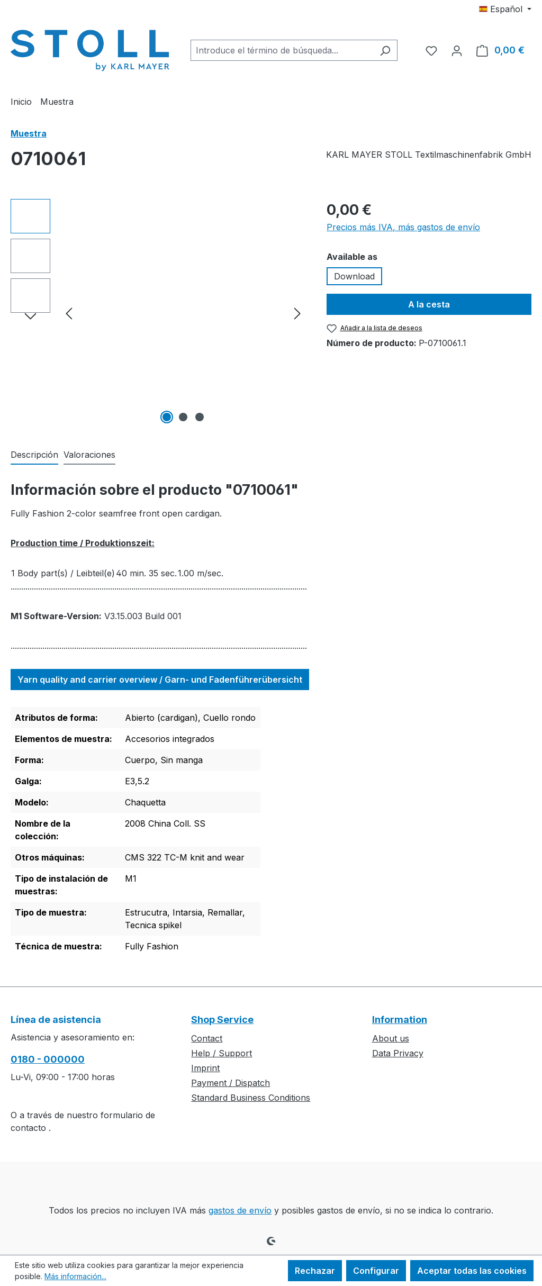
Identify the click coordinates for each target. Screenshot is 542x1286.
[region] (158, 313)
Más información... (75, 1276)
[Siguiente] (297, 313)
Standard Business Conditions (250, 1097)
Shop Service (222, 1019)
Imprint (205, 1068)
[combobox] (282, 50)
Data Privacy (397, 1053)
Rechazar (315, 1270)
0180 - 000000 (48, 1059)
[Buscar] (385, 50)
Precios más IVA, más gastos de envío (403, 227)
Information (399, 1019)
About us (390, 1038)
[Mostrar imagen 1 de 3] (166, 417)
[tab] (34, 455)
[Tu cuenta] (456, 50)
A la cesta (429, 304)
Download (354, 276)
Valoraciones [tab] (89, 454)
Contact (206, 1038)
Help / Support (221, 1053)
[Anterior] (69, 313)
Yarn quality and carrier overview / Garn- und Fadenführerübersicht (159, 679)
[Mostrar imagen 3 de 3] (199, 417)
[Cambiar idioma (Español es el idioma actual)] (505, 9)
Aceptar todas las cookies (472, 1270)
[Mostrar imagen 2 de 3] (183, 417)
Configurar (376, 1270)
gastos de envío (240, 1210)
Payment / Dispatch (230, 1082)
